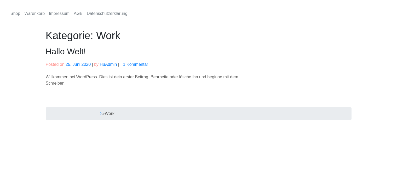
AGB (78, 13)
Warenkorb (34, 13)
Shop (15, 13)
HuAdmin (108, 64)
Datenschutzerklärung (107, 13)
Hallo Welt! (66, 51)
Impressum (59, 13)
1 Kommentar (138, 64)
